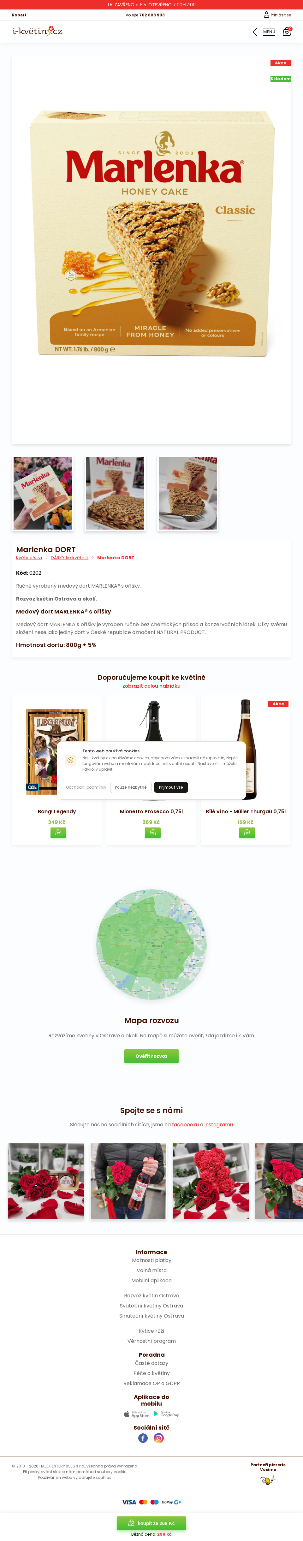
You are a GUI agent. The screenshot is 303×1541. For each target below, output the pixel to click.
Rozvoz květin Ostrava (151, 1295)
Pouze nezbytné (131, 787)
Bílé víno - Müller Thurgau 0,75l (246, 811)
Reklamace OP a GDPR (151, 1383)
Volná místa (152, 1270)
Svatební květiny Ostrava (151, 1305)
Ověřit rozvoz (151, 1056)
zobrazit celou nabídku (151, 686)
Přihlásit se (277, 15)
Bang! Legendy (57, 811)
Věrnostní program (152, 1341)
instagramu (219, 1124)
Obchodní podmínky (86, 787)
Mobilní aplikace (151, 1280)
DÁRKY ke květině (69, 557)
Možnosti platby (151, 1260)
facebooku (185, 1124)
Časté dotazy (151, 1363)
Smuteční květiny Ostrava (151, 1315)
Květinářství (29, 557)
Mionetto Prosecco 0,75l (151, 811)
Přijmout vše (171, 787)
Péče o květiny (152, 1373)
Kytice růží (151, 1331)
